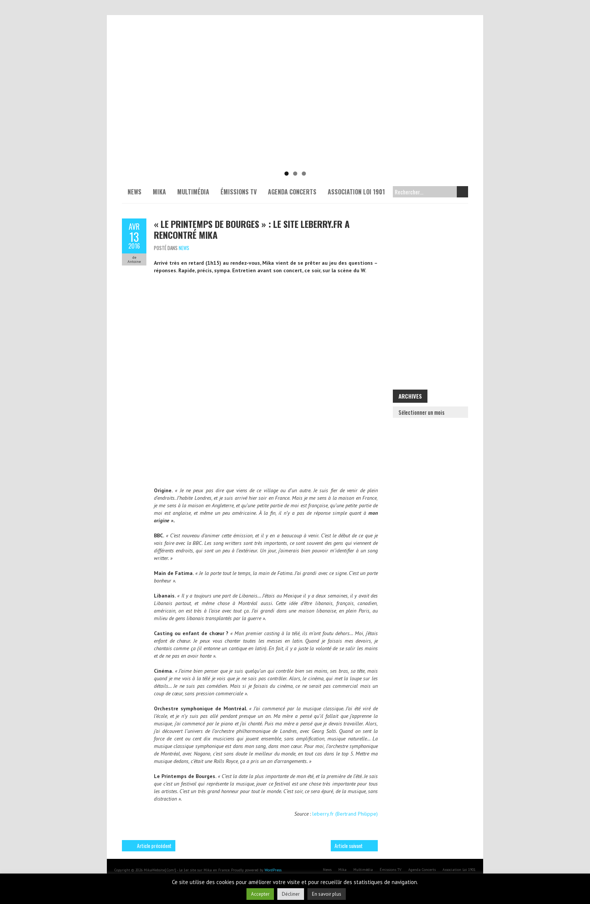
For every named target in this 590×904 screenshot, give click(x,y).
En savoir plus (326, 894)
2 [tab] (295, 173)
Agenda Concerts (292, 191)
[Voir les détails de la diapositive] (295, 109)
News (134, 191)
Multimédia (193, 191)
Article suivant (349, 845)
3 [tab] (304, 173)
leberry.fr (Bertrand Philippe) (345, 813)
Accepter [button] (260, 894)
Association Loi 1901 (356, 191)
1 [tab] (286, 173)
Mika (159, 191)
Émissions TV (238, 191)
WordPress (273, 870)
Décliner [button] (291, 894)
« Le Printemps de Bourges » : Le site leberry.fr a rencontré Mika (252, 229)
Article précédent (154, 845)
